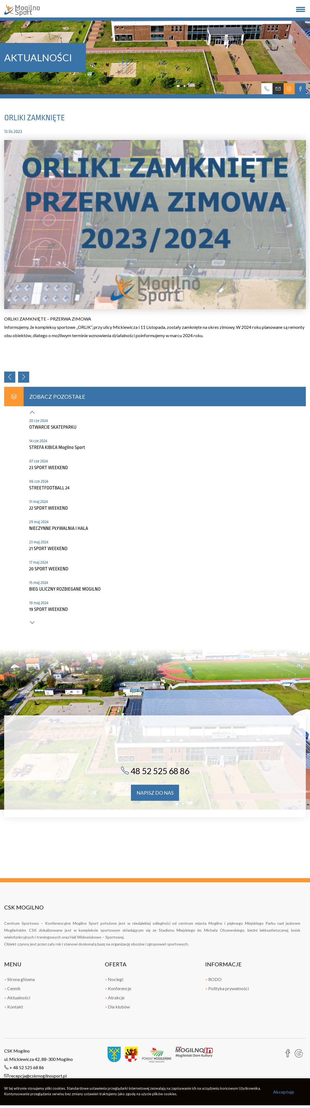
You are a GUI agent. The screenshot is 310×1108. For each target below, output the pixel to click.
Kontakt (13, 1006)
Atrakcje (115, 997)
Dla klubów (117, 1006)
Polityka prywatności (227, 988)
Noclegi (114, 979)
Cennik (12, 988)
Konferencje (118, 988)
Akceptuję (283, 1091)
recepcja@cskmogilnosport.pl (35, 1075)
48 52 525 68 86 (155, 771)
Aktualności (17, 997)
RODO (213, 979)
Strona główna (19, 979)
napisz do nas (155, 793)
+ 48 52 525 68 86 (24, 1067)
